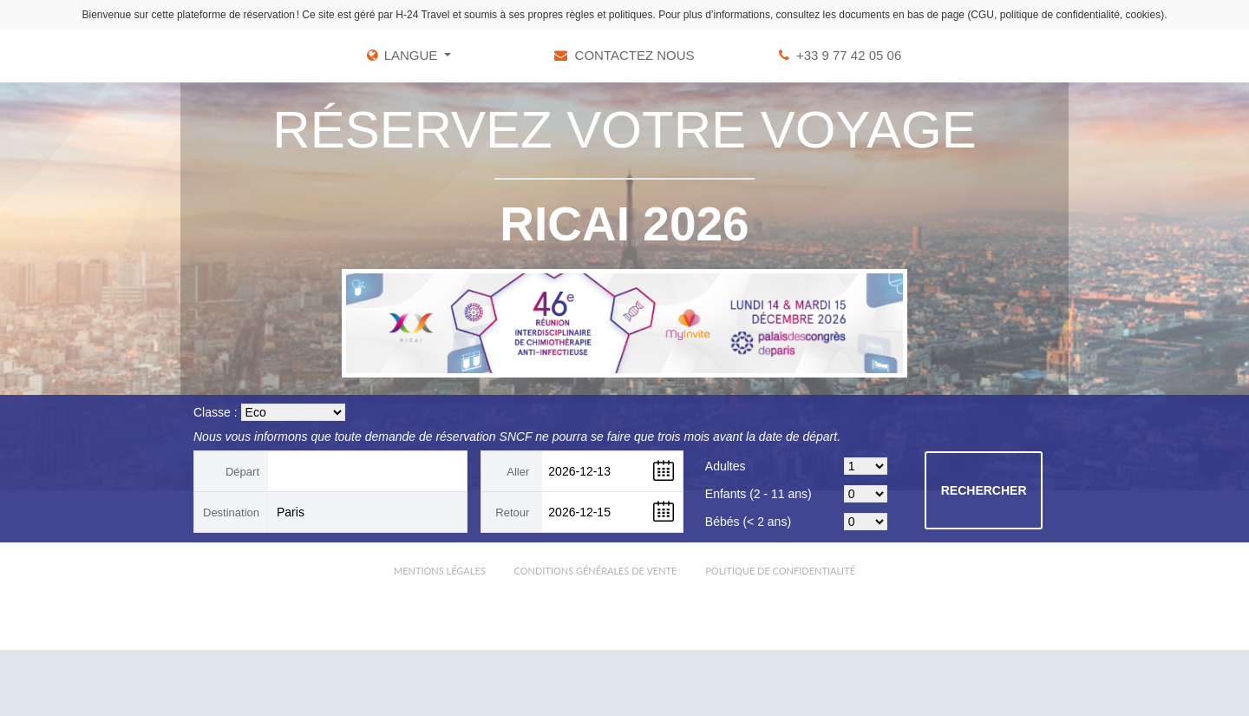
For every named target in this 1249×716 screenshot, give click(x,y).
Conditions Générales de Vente (595, 570)
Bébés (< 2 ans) (748, 522)
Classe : (215, 412)
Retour (512, 512)
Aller (518, 471)
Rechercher (984, 490)
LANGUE (412, 55)
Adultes (725, 466)
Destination (231, 512)
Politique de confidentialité (780, 570)
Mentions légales (440, 570)
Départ (242, 471)
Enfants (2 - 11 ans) (758, 494)
